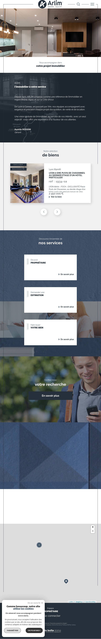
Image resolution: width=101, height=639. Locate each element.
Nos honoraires (29, 625)
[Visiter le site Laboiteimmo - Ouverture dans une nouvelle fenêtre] (50, 634)
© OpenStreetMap (90, 602)
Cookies (73, 625)
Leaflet (71, 602)
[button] (57, 212)
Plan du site (37, 625)
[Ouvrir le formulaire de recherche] (78, 4)
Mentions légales (46, 625)
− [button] (93, 531)
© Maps (78, 602)
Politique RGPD (66, 625)
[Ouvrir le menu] (92, 4)
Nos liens (58, 625)
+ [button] (93, 527)
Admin (53, 625)
